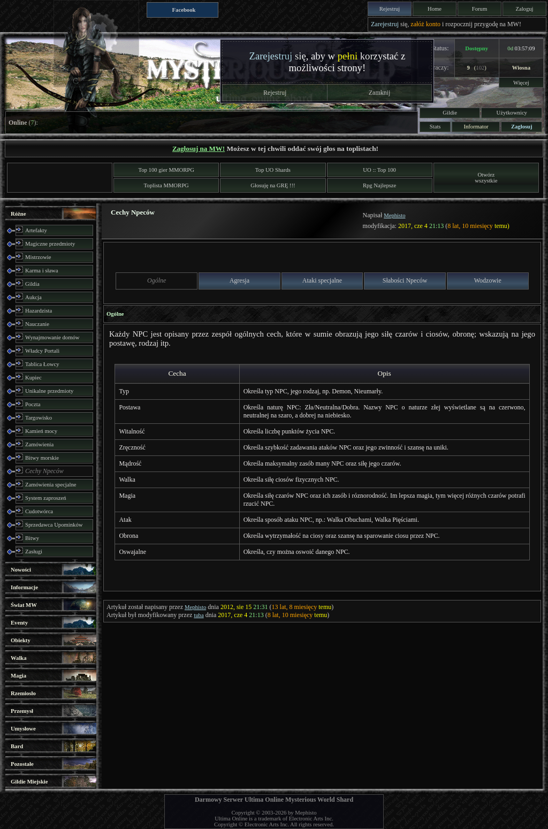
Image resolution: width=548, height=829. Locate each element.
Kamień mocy (41, 431)
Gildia (32, 284)
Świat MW (24, 605)
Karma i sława (41, 270)
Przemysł (22, 711)
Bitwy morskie (42, 458)
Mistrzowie (38, 257)
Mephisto (394, 215)
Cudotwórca (39, 511)
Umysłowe (23, 729)
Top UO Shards (273, 170)
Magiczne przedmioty (50, 244)
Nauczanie (37, 324)
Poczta (32, 404)
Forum (479, 9)
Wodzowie (487, 280)
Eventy (19, 623)
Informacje (24, 587)
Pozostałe (22, 764)
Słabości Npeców (405, 280)
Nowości (21, 570)
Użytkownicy (512, 113)
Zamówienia (39, 444)
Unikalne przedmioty (49, 391)
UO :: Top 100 (379, 170)
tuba (198, 615)
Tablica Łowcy (42, 364)
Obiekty (21, 640)
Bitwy (32, 538)
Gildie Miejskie (29, 782)
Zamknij (380, 92)
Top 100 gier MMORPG (166, 170)
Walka (19, 658)
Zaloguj (524, 9)
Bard (17, 746)
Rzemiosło (23, 693)
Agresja (239, 280)
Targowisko (38, 418)
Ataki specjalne (322, 280)
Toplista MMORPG (166, 185)
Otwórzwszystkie (486, 178)
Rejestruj (389, 9)
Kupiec (33, 378)
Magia (18, 676)
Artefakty (36, 230)
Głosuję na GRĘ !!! (272, 185)
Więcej (521, 83)
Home (435, 9)
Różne (18, 214)
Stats (435, 127)
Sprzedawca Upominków (53, 525)
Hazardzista (38, 311)
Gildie (450, 113)
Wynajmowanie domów (52, 337)
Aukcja (33, 297)
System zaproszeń (45, 498)
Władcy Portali (42, 351)
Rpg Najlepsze (379, 185)
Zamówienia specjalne (51, 485)
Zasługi (33, 551)
